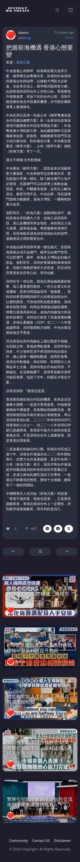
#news (69, 38)
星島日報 (23, 62)
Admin (23, 32)
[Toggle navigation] (71, 10)
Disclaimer (62, 840)
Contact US (41, 840)
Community (18, 840)
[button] (58, 529)
